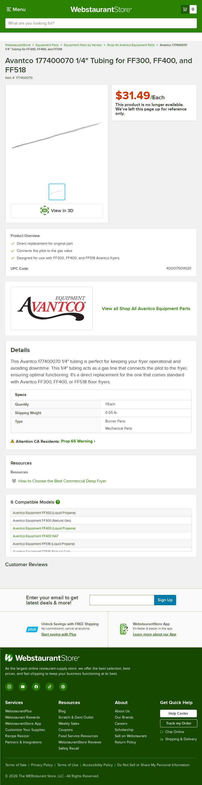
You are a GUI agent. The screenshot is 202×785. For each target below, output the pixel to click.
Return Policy (125, 742)
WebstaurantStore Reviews (79, 742)
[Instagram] (9, 687)
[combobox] (101, 23)
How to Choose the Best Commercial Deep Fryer (78, 481)
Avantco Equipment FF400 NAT (35, 536)
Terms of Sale (16, 765)
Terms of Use (67, 765)
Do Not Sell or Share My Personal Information (153, 765)
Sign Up (165, 600)
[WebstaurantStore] (69, 658)
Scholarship (124, 730)
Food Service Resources (78, 736)
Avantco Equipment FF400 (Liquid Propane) (44, 528)
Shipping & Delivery (178, 739)
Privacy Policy (42, 765)
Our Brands (124, 717)
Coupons (65, 730)
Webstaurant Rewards (22, 717)
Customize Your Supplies (25, 730)
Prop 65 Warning (77, 441)
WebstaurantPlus (18, 711)
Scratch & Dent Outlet (75, 717)
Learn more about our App (154, 634)
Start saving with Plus (58, 634)
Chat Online (172, 732)
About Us (122, 711)
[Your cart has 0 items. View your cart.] (189, 9)
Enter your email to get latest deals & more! (52, 600)
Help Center (178, 713)
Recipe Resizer (17, 736)
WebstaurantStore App (23, 724)
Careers (121, 724)
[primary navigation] (16, 9)
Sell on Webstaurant (131, 736)
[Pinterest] (63, 687)
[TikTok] (50, 687)
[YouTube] (23, 687)
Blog (62, 711)
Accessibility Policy (98, 765)
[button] (57, 192)
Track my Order (178, 723)
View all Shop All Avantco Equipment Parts (146, 308)
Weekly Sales (68, 724)
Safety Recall (68, 748)
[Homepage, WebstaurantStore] (101, 9)
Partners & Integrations (23, 742)
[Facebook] (36, 687)
